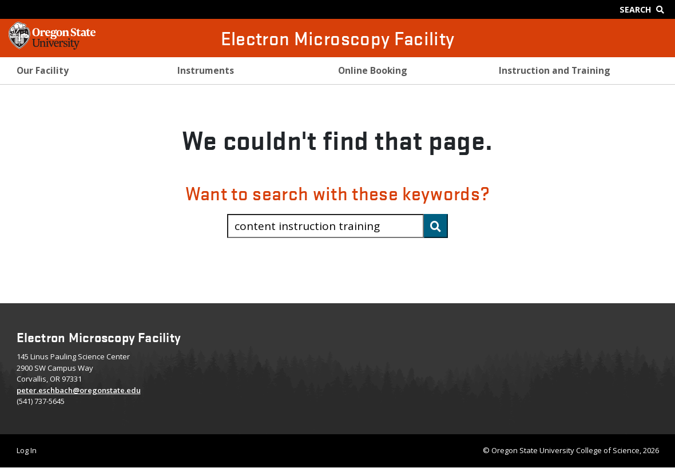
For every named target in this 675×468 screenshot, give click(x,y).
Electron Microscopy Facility (338, 38)
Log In (27, 450)
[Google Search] (644, 9)
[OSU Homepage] (52, 45)
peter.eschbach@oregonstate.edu (79, 390)
